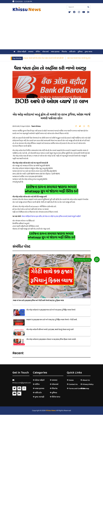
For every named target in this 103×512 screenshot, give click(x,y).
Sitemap (86, 388)
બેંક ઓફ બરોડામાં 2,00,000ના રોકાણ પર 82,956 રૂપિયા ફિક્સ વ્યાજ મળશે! (51, 339)
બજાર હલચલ (55, 51)
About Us (86, 380)
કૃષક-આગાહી (89, 51)
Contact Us (73, 384)
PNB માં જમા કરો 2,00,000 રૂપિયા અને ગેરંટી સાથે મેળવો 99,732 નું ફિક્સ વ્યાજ (38, 300)
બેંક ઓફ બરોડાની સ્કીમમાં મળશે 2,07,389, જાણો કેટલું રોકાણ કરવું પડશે (50, 329)
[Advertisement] (51, 32)
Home (71, 380)
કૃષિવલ (80, 51)
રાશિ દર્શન (72, 51)
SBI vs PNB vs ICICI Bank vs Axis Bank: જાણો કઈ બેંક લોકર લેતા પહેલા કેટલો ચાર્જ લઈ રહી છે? (35, 58)
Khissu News (51, 410)
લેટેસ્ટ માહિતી (21, 51)
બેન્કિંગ (38, 51)
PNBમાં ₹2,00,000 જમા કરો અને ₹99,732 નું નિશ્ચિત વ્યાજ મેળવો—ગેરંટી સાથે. (51, 319)
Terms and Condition (73, 388)
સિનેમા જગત (56, 396)
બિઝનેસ (64, 51)
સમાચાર (30, 51)
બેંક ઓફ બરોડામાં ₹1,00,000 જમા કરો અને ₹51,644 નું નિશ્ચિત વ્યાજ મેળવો (50, 309)
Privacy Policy (87, 384)
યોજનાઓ (45, 51)
